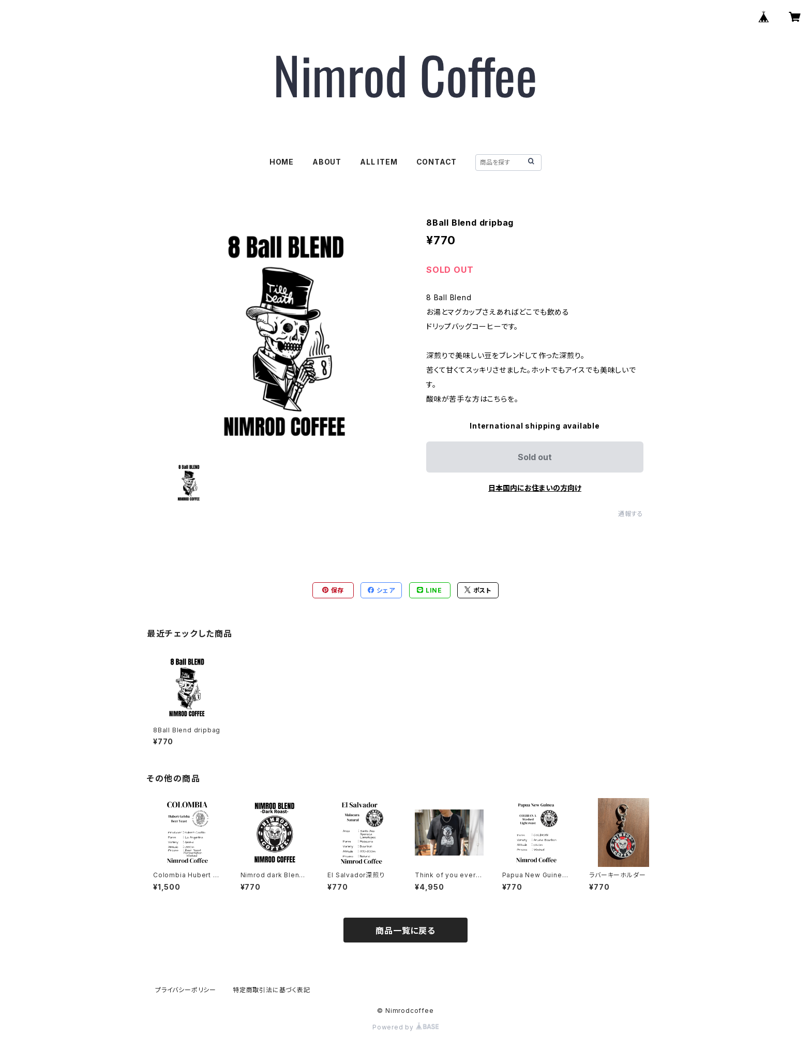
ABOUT (326, 161)
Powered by (405, 1027)
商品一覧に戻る (405, 930)
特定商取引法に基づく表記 (271, 990)
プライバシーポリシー (185, 990)
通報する (630, 514)
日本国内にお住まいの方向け (534, 487)
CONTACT (436, 161)
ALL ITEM (378, 161)
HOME (281, 161)
